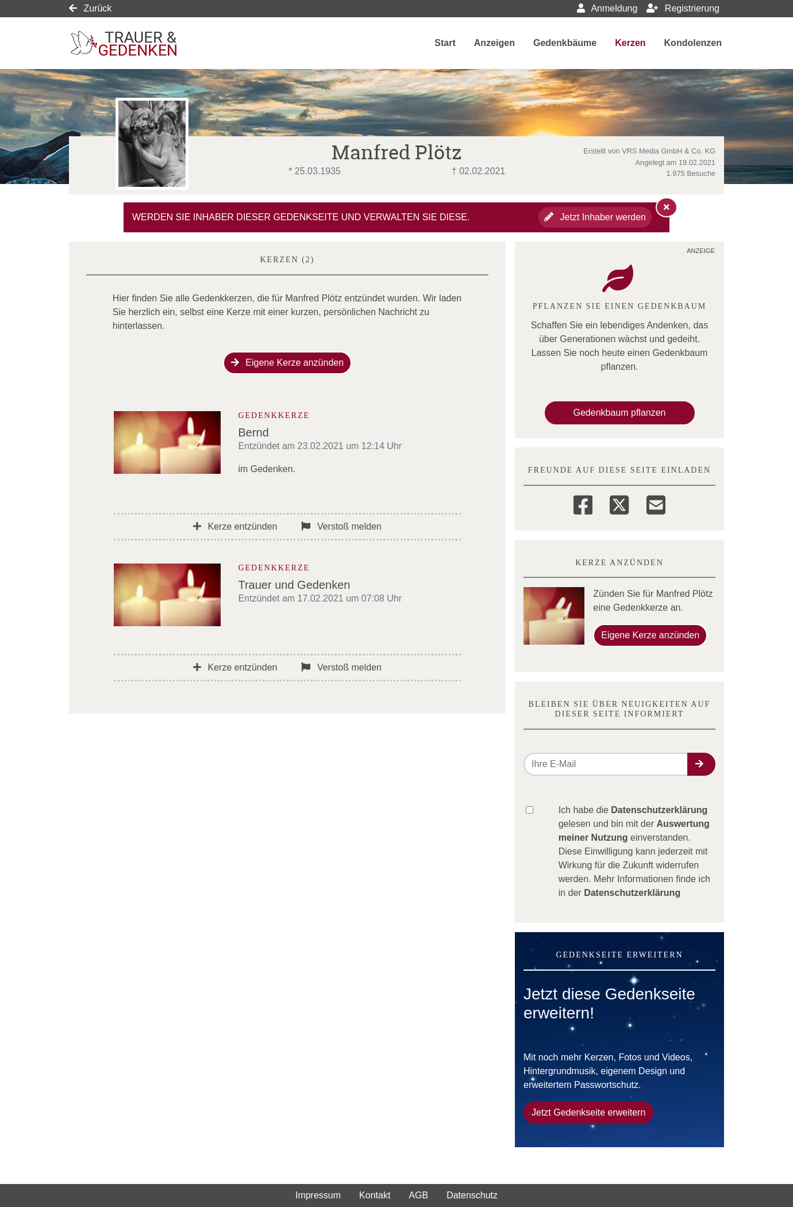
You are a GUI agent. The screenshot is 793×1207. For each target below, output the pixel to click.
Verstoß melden (341, 526)
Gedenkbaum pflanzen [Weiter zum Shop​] (619, 412)
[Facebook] (582, 503)
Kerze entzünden (235, 526)
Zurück (90, 8)
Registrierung (682, 8)
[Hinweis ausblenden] (666, 207)
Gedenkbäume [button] (564, 43)
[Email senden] (605, 764)
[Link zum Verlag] (168, 43)
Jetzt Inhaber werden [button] (595, 217)
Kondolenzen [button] (693, 43)
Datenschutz (472, 1195)
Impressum (318, 1195)
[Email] (655, 503)
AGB (418, 1195)
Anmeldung (607, 8)
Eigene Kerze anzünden (287, 362)
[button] (701, 764)
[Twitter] (619, 503)
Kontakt (374, 1195)
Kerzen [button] (630, 43)
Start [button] (444, 43)
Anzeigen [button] (494, 43)
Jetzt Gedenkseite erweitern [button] (588, 1112)
